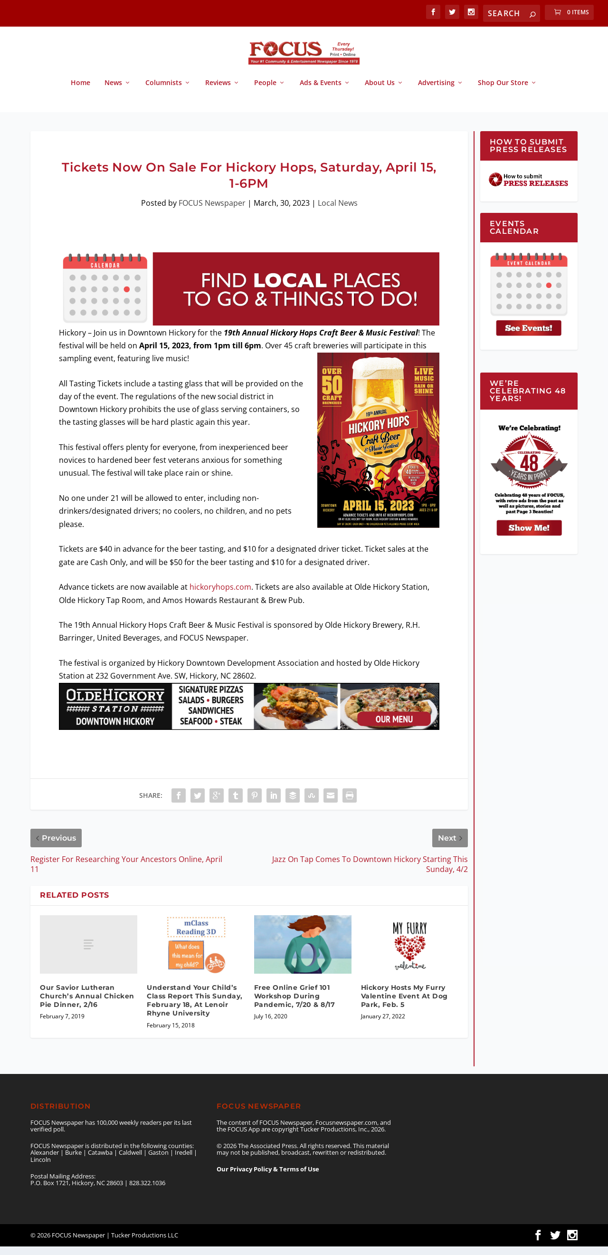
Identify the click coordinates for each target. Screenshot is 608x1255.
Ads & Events (321, 91)
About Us (380, 91)
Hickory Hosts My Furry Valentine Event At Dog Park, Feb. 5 (404, 1004)
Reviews (218, 91)
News (113, 91)
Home (80, 91)
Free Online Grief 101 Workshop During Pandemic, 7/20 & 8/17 (294, 1004)
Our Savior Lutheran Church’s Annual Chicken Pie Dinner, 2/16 (87, 1004)
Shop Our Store (503, 91)
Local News (338, 211)
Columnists (163, 91)
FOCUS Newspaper (212, 211)
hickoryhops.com (220, 595)
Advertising (436, 91)
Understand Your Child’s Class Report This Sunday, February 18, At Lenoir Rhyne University (195, 1009)
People (265, 91)
